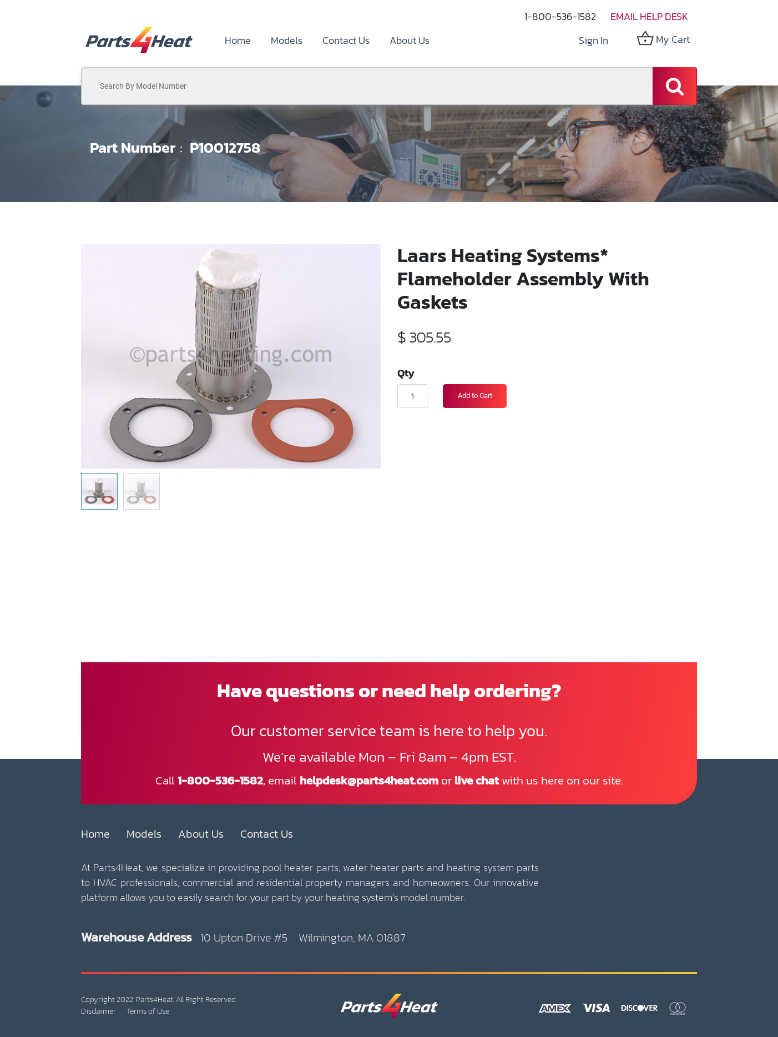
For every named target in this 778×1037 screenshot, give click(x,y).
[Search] (675, 86)
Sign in (593, 40)
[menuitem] (237, 40)
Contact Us (266, 833)
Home (95, 833)
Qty (406, 372)
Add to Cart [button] (475, 395)
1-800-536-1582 (560, 16)
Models (144, 833)
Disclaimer (98, 1011)
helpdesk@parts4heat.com (369, 780)
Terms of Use (148, 1011)
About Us (201, 833)
